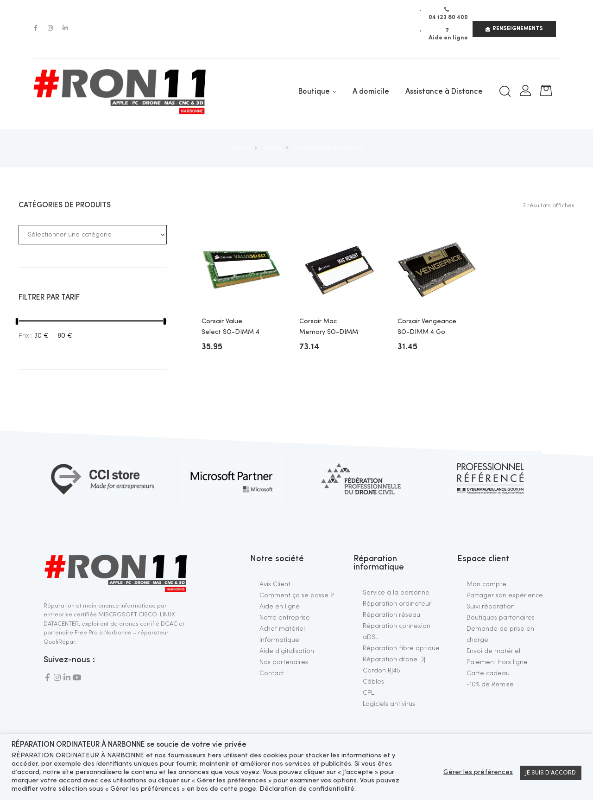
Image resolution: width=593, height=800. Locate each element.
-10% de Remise (490, 684)
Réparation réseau (391, 615)
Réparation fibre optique (401, 648)
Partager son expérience (505, 595)
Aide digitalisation (286, 651)
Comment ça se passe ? (296, 595)
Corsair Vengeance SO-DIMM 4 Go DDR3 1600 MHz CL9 (426, 327)
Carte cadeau (488, 673)
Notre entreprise (284, 617)
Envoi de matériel (493, 651)
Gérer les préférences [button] (478, 772)
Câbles (373, 681)
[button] (514, 29)
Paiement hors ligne (497, 662)
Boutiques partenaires (501, 617)
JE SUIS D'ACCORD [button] (550, 773)
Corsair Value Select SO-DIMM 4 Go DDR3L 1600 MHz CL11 (230, 327)
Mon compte (486, 584)
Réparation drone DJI (395, 659)
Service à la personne (396, 592)
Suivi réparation (491, 606)
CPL (368, 693)
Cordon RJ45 (381, 670)
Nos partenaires (283, 662)
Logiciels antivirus (389, 704)
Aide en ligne (279, 606)
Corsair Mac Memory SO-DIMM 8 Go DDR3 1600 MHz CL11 (328, 327)
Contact (271, 673)
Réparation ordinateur (397, 604)
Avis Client (274, 584)
